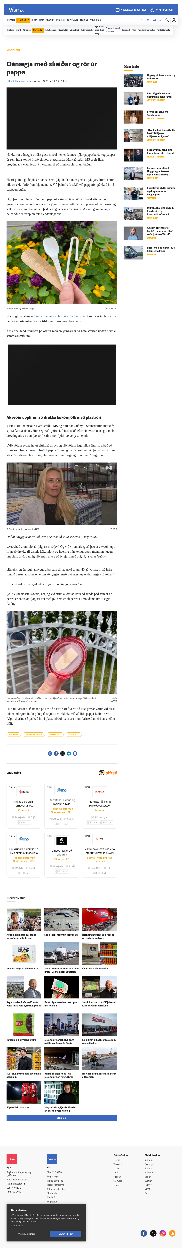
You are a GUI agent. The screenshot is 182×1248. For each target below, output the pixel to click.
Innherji (149, 1160)
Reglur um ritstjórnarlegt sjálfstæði (19, 1174)
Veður (148, 1177)
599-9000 (16, 1192)
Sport (116, 1169)
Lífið (115, 1173)
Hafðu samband (55, 1181)
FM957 (148, 1185)
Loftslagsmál (73, 735)
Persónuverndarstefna (18, 1180)
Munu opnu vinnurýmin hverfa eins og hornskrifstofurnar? (160, 211)
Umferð (51, 1197)
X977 (147, 1189)
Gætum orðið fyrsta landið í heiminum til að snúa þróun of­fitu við (160, 231)
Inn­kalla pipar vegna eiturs (21, 1040)
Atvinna (148, 1169)
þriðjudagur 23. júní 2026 (133, 10)
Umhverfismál (55, 735)
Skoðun (117, 1177)
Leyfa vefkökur (65, 1234)
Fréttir (116, 1160)
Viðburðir (149, 1173)
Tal (146, 1194)
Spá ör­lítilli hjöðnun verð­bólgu (61, 935)
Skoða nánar (17, 1225)
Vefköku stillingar (26, 1234)
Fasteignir (149, 1164)
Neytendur (13, 735)
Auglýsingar (53, 1177)
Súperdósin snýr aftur (19, 1108)
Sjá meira (61, 1118)
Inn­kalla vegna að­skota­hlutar (23, 969)
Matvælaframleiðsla (33, 735)
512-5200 (57, 1172)
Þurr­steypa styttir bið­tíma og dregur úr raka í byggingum (161, 191)
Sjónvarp (117, 1181)
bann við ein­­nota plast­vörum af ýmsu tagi (61, 316)
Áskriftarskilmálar (56, 1189)
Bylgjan (148, 1181)
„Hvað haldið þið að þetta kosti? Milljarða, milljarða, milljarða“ (161, 133)
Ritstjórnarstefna (55, 1185)
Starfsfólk (52, 1193)
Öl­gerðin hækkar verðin (95, 969)
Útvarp (116, 1185)
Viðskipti (117, 1164)
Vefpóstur (52, 1202)
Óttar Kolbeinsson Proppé (20, 81)
